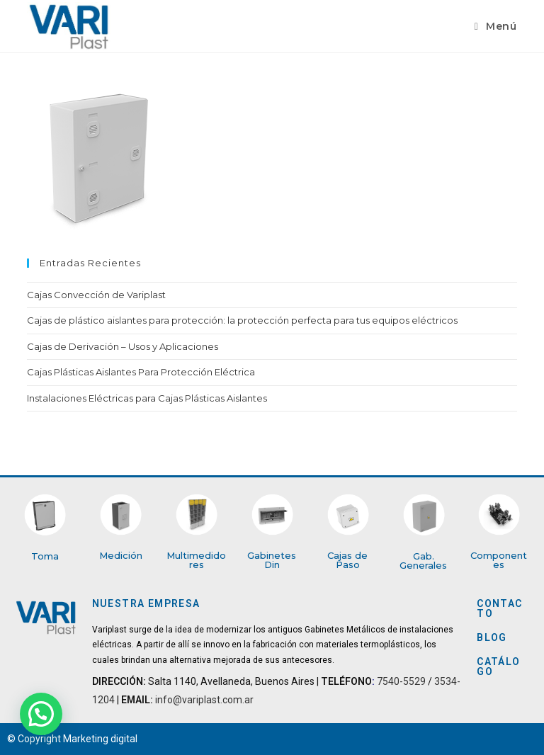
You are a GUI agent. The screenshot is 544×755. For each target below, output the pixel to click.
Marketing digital (100, 738)
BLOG (492, 637)
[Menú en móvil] (496, 26)
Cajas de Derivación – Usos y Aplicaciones (122, 346)
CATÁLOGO (498, 666)
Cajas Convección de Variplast (96, 294)
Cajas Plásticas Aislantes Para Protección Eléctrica (141, 372)
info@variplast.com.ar (203, 699)
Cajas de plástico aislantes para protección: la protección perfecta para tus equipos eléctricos (242, 320)
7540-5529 (401, 681)
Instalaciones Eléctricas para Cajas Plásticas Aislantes (147, 398)
